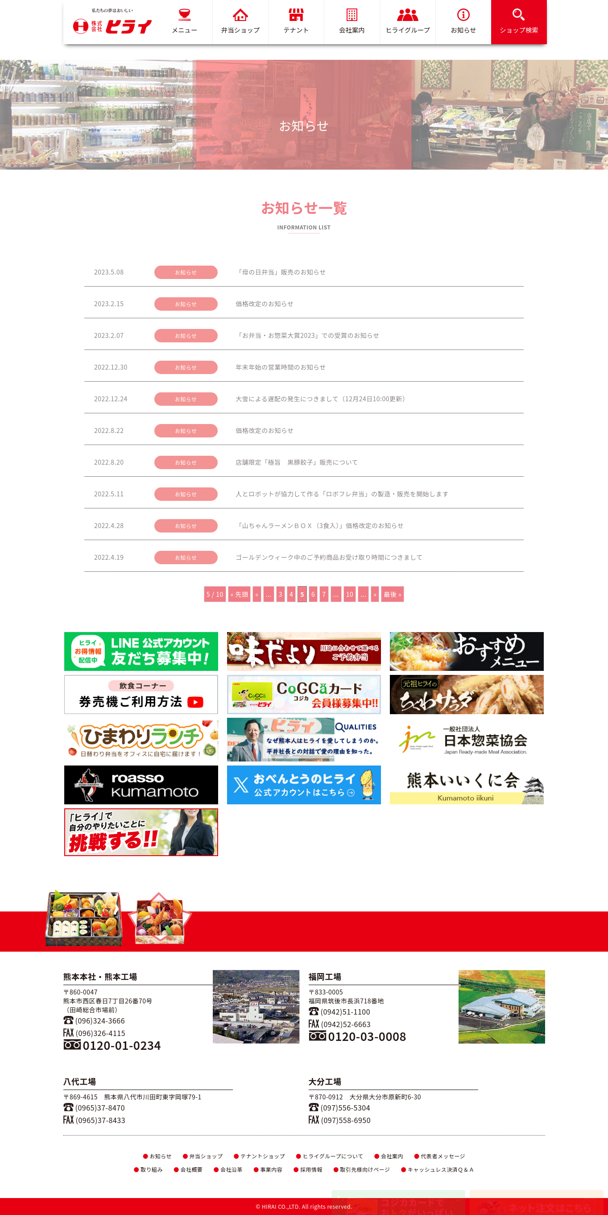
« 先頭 (239, 594)
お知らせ (463, 21)
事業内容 (267, 1169)
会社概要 (188, 1169)
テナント (296, 21)
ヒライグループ (407, 21)
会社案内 (352, 21)
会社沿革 (227, 1169)
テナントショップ (259, 1156)
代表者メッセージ (439, 1156)
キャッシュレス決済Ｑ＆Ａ (438, 1169)
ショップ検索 (519, 21)
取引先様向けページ (361, 1169)
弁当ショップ (240, 21)
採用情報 (307, 1169)
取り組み (147, 1169)
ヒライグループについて (329, 1156)
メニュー (184, 21)
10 (350, 594)
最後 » (392, 594)
